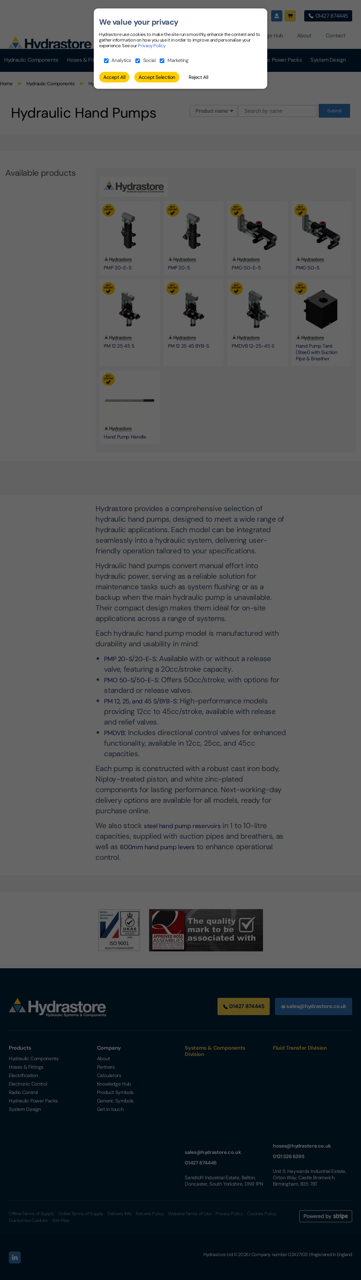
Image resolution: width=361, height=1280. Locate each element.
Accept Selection (157, 77)
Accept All (114, 77)
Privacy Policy (151, 46)
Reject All (198, 77)
